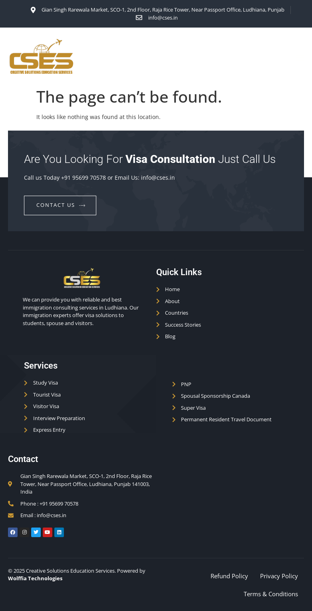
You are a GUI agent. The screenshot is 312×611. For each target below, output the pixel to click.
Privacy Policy (279, 576)
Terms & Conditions (271, 594)
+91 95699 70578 (83, 177)
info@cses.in (158, 177)
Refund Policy (229, 576)
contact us (61, 204)
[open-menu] (298, 58)
